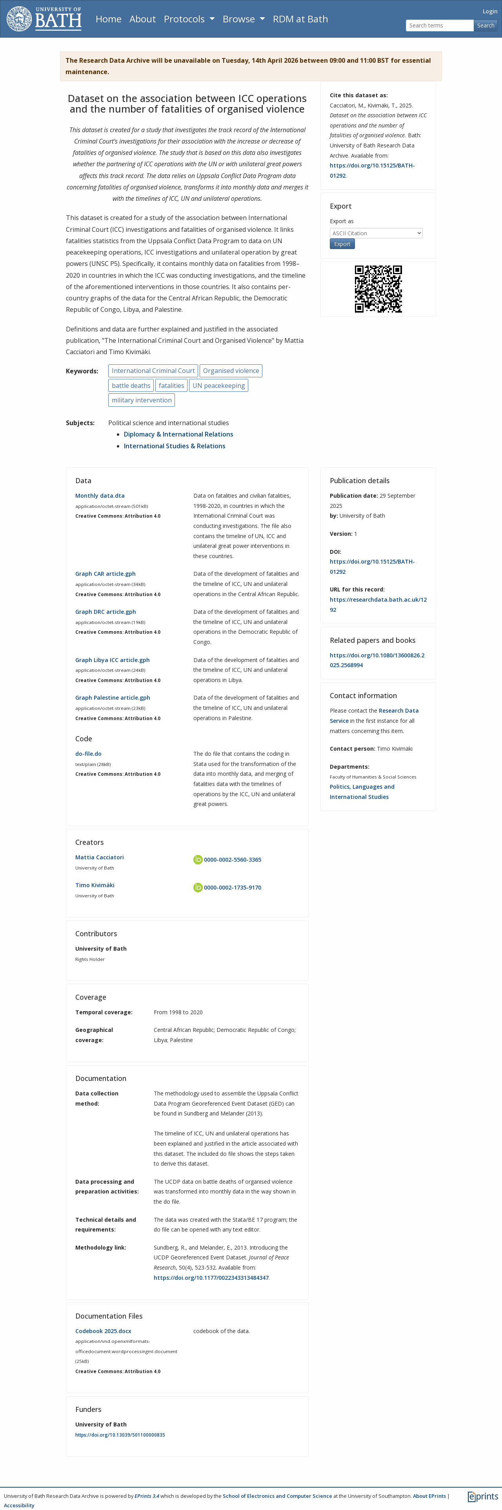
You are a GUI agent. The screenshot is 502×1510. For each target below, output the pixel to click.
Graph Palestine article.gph (112, 697)
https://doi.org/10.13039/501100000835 (120, 1435)
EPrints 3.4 (147, 1495)
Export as (342, 221)
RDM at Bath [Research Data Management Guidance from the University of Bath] (300, 18)
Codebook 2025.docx (103, 1331)
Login (490, 11)
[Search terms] (440, 26)
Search (486, 25)
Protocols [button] (185, 18)
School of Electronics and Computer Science (277, 1495)
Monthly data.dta (100, 495)
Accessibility (19, 1505)
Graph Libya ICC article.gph (112, 660)
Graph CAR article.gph (105, 573)
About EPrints (429, 1495)
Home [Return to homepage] (109, 18)
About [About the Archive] (142, 18)
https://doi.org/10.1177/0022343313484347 (211, 1277)
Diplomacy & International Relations (178, 434)
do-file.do (88, 753)
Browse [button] (240, 18)
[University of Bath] (44, 18)
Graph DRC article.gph (105, 611)
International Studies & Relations (175, 446)
